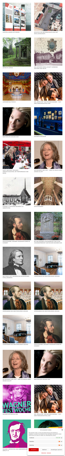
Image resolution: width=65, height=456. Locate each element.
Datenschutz (43, 452)
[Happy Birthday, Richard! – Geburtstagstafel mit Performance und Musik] (17, 155)
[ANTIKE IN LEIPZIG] (17, 51)
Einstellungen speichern (56, 449)
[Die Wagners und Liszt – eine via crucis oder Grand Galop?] (48, 155)
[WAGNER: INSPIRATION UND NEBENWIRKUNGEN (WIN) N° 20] (17, 434)
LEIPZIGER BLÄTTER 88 (9, 101)
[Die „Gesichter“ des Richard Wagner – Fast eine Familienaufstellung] (48, 86)
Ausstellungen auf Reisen (11, 32)
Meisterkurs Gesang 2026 (11, 136)
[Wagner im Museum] (48, 121)
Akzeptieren (34, 449)
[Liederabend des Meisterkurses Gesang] (48, 261)
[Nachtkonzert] (48, 191)
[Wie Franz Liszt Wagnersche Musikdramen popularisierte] (17, 261)
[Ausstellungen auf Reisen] (17, 17)
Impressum (49, 452)
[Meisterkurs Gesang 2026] (17, 121)
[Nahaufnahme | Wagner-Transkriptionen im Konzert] (17, 226)
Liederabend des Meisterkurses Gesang (47, 276)
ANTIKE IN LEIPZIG (8, 67)
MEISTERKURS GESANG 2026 (42, 379)
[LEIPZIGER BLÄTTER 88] (17, 86)
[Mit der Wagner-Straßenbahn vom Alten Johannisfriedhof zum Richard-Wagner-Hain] (48, 226)
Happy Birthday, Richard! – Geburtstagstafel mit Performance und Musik (15, 172)
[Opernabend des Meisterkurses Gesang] (17, 296)
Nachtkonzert (38, 206)
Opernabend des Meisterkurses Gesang (15, 311)
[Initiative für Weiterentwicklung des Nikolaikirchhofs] (48, 17)
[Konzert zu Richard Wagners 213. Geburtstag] (17, 191)
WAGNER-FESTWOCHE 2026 (10, 414)
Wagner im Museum (40, 136)
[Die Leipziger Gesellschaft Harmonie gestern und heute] (48, 51)
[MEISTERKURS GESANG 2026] (48, 364)
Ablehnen (44, 449)
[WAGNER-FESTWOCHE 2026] (17, 399)
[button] (62, 430)
